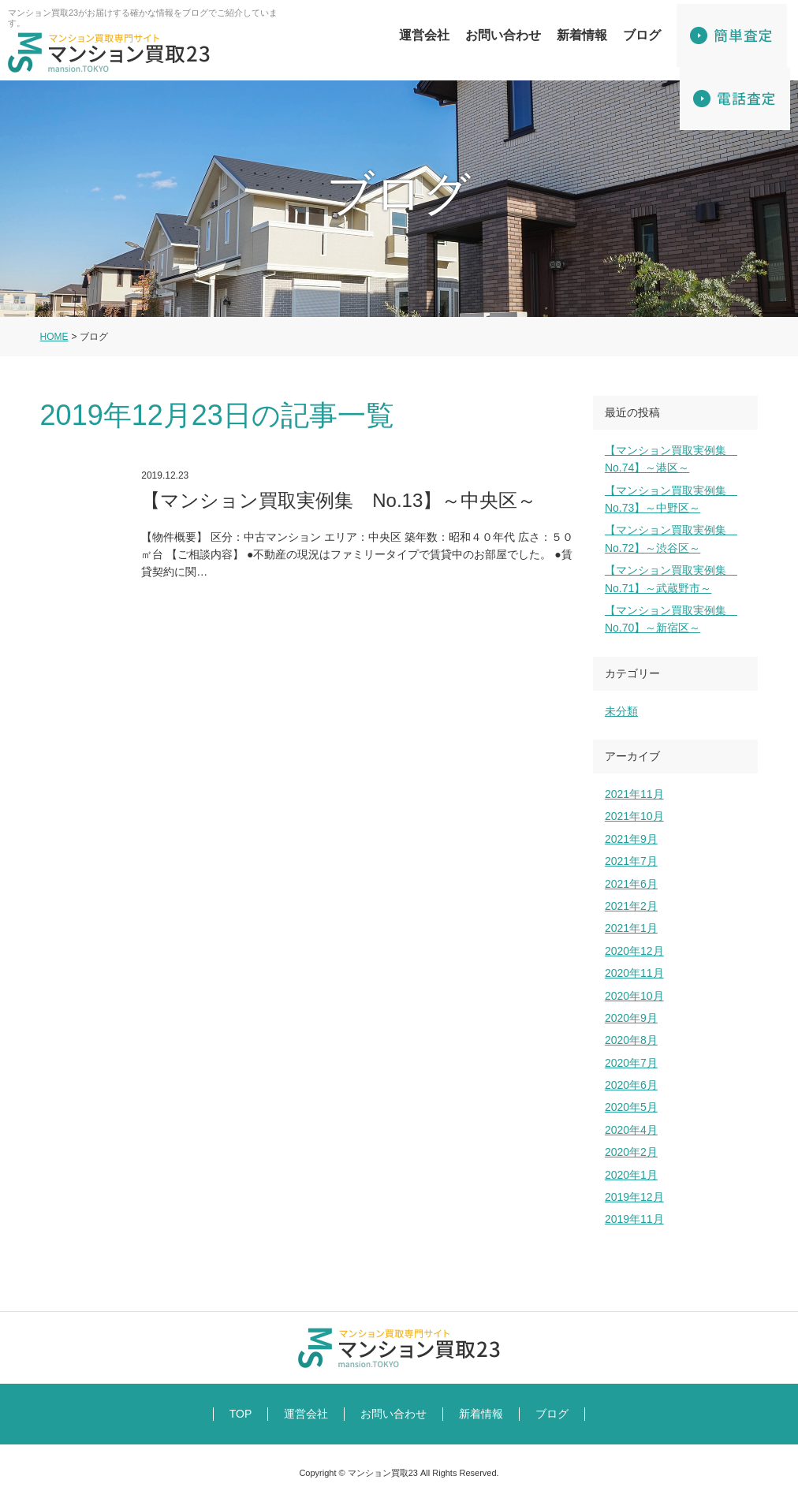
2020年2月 (631, 1152)
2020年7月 (631, 1063)
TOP (240, 1413)
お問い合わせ (503, 35)
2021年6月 (631, 884)
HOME (54, 336)
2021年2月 (631, 906)
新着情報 (582, 35)
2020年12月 (634, 951)
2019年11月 (634, 1219)
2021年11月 (634, 794)
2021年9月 (631, 839)
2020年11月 (634, 973)
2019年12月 (634, 1197)
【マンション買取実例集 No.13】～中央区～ (309, 538)
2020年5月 (631, 1107)
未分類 (621, 711)
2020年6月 (631, 1085)
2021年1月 (631, 928)
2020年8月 (631, 1040)
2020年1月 (631, 1174)
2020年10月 (634, 996)
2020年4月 (631, 1130)
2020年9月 (631, 1018)
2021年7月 (631, 861)
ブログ (642, 35)
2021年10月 (634, 816)
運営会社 (424, 35)
